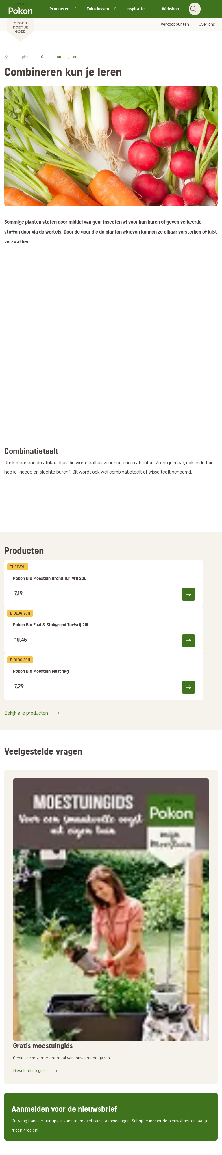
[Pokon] (20, 21)
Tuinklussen (98, 9)
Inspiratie (135, 9)
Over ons (207, 24)
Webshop (170, 9)
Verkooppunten (175, 24)
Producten (59, 9)
